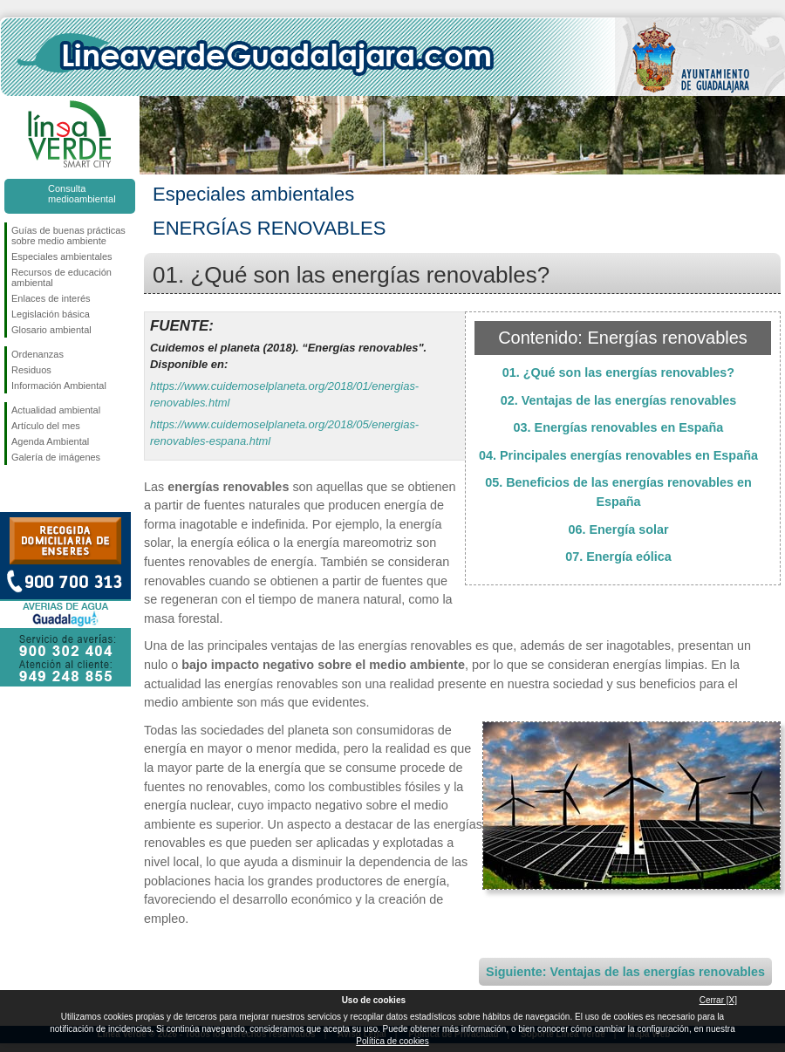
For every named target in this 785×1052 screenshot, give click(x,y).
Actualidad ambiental (55, 410)
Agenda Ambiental (50, 441)
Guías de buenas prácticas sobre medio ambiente (68, 235)
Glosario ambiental (51, 329)
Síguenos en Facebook (14, 492)
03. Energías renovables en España (619, 427)
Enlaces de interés (51, 298)
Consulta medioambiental (82, 193)
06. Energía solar (618, 529)
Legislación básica (50, 314)
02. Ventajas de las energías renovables (618, 400)
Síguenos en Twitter (43, 492)
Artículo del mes (45, 425)
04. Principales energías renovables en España (618, 455)
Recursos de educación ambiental (61, 277)
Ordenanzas (37, 354)
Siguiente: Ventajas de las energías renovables (625, 972)
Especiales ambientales (62, 256)
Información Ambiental (58, 385)
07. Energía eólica (618, 557)
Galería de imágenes (55, 457)
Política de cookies (392, 1041)
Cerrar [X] (718, 1000)
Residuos (31, 370)
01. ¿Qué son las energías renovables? (618, 372)
